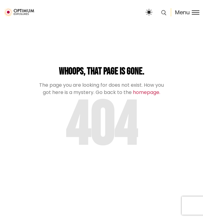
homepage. (146, 92)
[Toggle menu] (185, 12)
